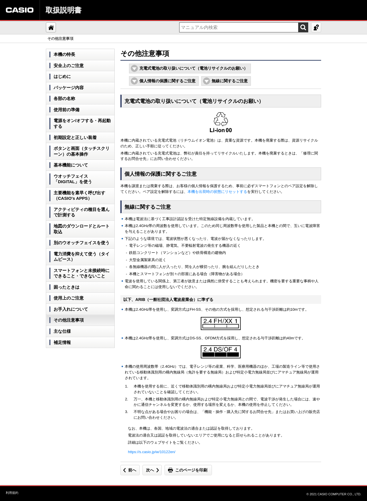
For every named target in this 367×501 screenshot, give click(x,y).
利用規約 (12, 492)
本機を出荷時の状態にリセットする (217, 191)
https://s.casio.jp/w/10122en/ (151, 452)
